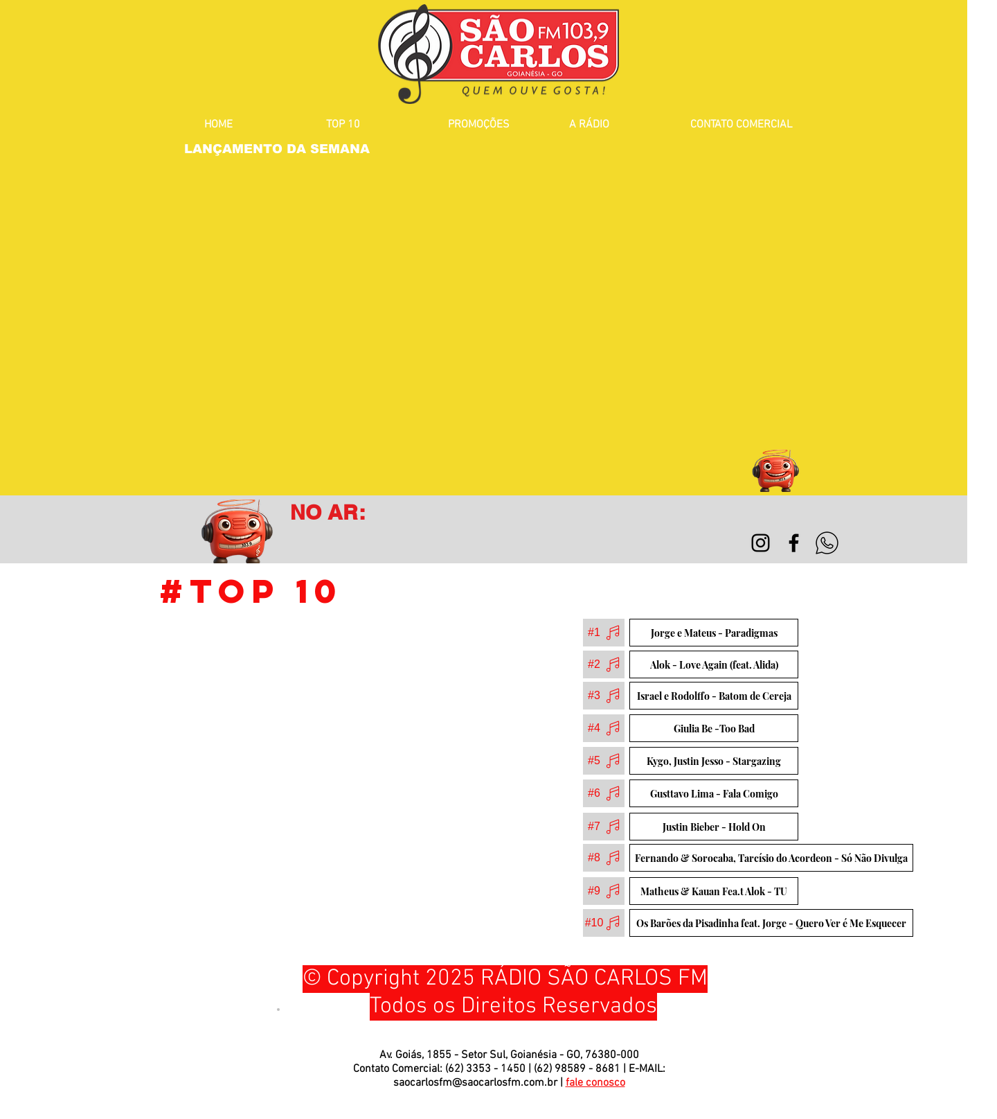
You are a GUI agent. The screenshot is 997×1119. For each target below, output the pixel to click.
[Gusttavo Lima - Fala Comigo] (713, 793)
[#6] (604, 793)
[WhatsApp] (827, 543)
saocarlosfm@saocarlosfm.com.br (475, 1083)
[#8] (604, 858)
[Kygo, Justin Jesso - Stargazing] (713, 761)
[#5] (604, 761)
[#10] (604, 923)
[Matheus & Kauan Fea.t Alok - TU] (713, 891)
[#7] (604, 826)
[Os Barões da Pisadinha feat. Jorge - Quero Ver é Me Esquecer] (771, 923)
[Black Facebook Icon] (794, 543)
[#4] (604, 728)
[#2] (604, 664)
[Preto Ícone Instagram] (760, 543)
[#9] (604, 891)
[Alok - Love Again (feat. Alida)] (713, 664)
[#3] (604, 696)
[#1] (604, 632)
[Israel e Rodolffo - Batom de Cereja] (713, 696)
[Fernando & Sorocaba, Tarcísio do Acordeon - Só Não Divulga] (771, 858)
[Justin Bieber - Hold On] (713, 826)
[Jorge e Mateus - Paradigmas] (713, 632)
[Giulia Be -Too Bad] (713, 728)
